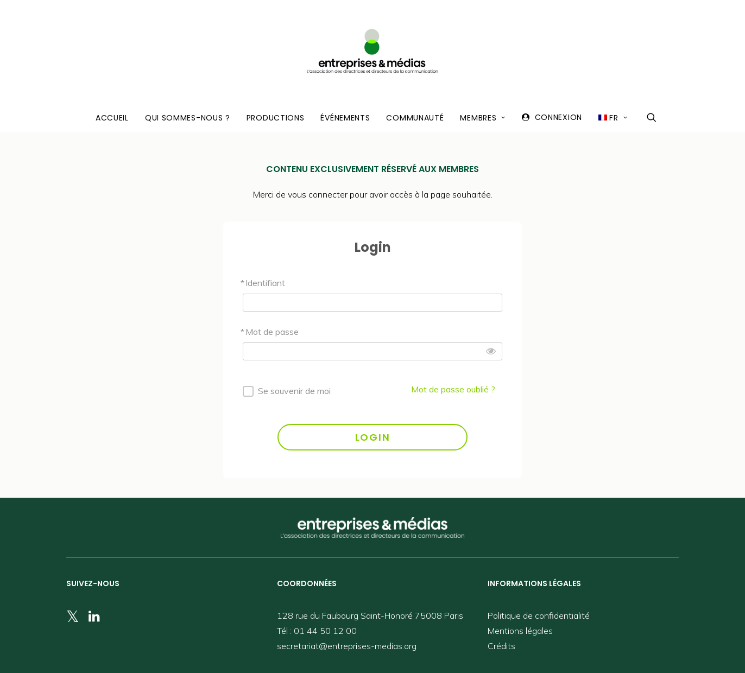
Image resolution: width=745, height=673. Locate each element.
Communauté (415, 117)
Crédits (501, 645)
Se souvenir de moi (294, 390)
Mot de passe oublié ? (453, 389)
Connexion (558, 117)
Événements (345, 117)
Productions (276, 117)
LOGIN (372, 437)
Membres (482, 117)
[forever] (248, 391)
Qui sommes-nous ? (187, 117)
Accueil (112, 117)
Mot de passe (272, 331)
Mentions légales (520, 630)
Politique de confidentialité (539, 615)
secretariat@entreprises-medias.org (346, 645)
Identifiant (265, 282)
